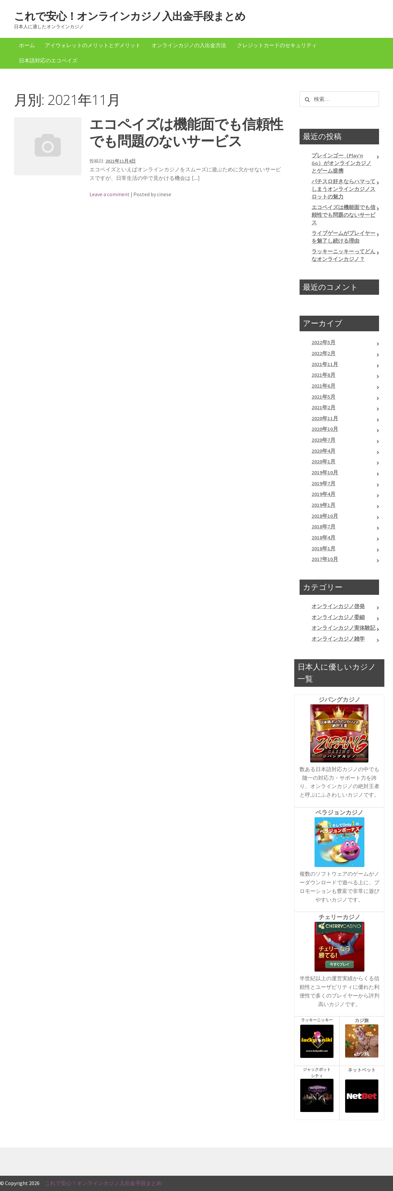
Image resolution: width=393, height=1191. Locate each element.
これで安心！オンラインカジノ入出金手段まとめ (129, 16)
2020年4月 (323, 450)
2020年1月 (323, 461)
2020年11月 (325, 418)
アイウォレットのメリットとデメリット (93, 45)
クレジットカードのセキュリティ (277, 45)
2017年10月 (325, 559)
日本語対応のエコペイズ (48, 60)
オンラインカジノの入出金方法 (189, 45)
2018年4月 (323, 537)
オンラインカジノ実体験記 (343, 627)
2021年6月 (323, 385)
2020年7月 (323, 440)
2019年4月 (323, 494)
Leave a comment (109, 194)
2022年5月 (323, 342)
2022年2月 (323, 353)
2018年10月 (325, 516)
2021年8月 (323, 374)
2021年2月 (323, 407)
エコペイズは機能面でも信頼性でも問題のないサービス (186, 132)
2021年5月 (323, 396)
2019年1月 (323, 505)
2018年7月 (323, 526)
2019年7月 (323, 483)
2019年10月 (325, 472)
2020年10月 (325, 429)
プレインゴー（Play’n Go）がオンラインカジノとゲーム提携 (341, 163)
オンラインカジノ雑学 (338, 638)
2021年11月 (325, 364)
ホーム (27, 45)
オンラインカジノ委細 (338, 617)
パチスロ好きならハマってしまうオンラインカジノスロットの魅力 (343, 188)
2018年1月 (323, 548)
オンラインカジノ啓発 (338, 606)
